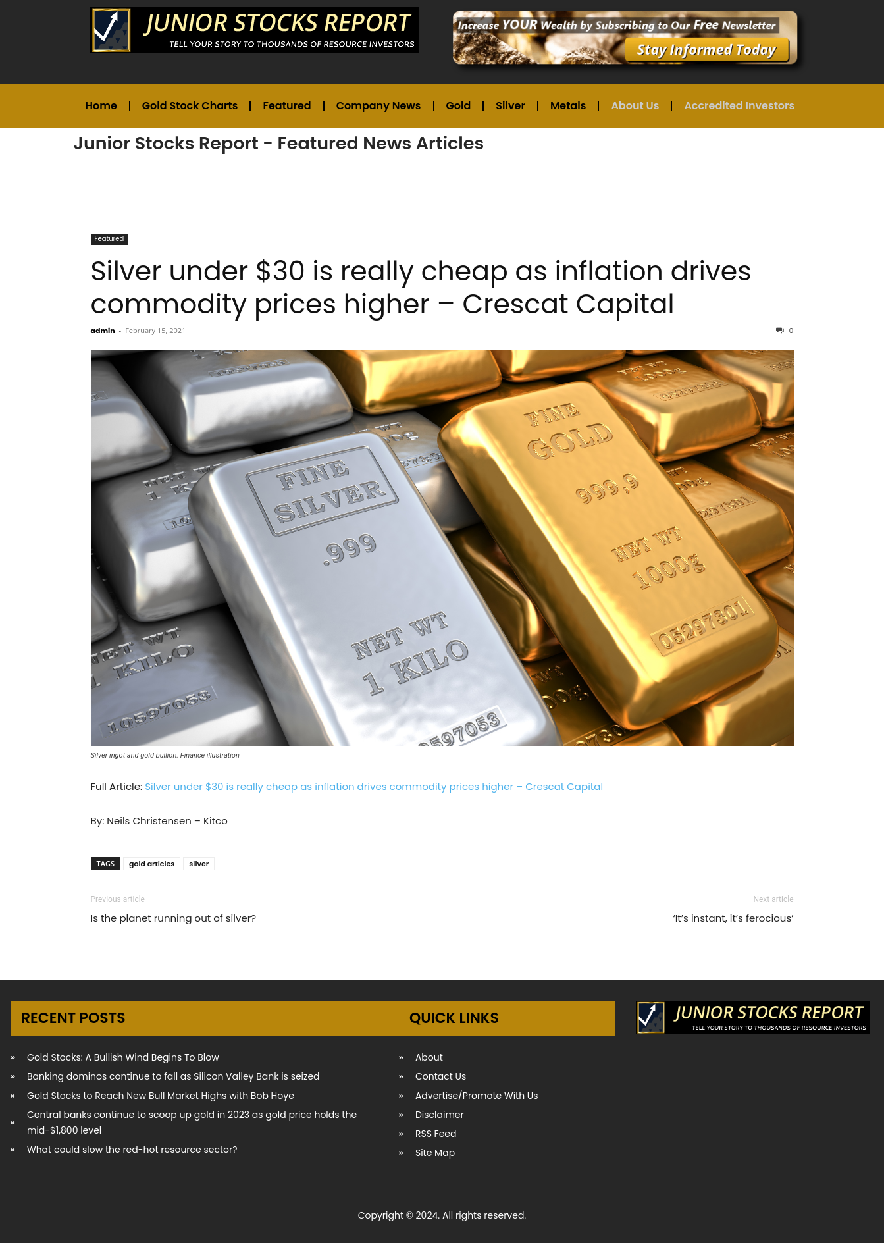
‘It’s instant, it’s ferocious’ (733, 918)
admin (103, 330)
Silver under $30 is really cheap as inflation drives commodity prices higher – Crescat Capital (421, 287)
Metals (568, 105)
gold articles (151, 864)
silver (199, 864)
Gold (458, 105)
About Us (635, 105)
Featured (287, 105)
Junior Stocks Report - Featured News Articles (279, 143)
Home (101, 105)
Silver (510, 105)
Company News (378, 105)
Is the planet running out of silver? (174, 918)
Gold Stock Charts (190, 105)
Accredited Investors (739, 105)
